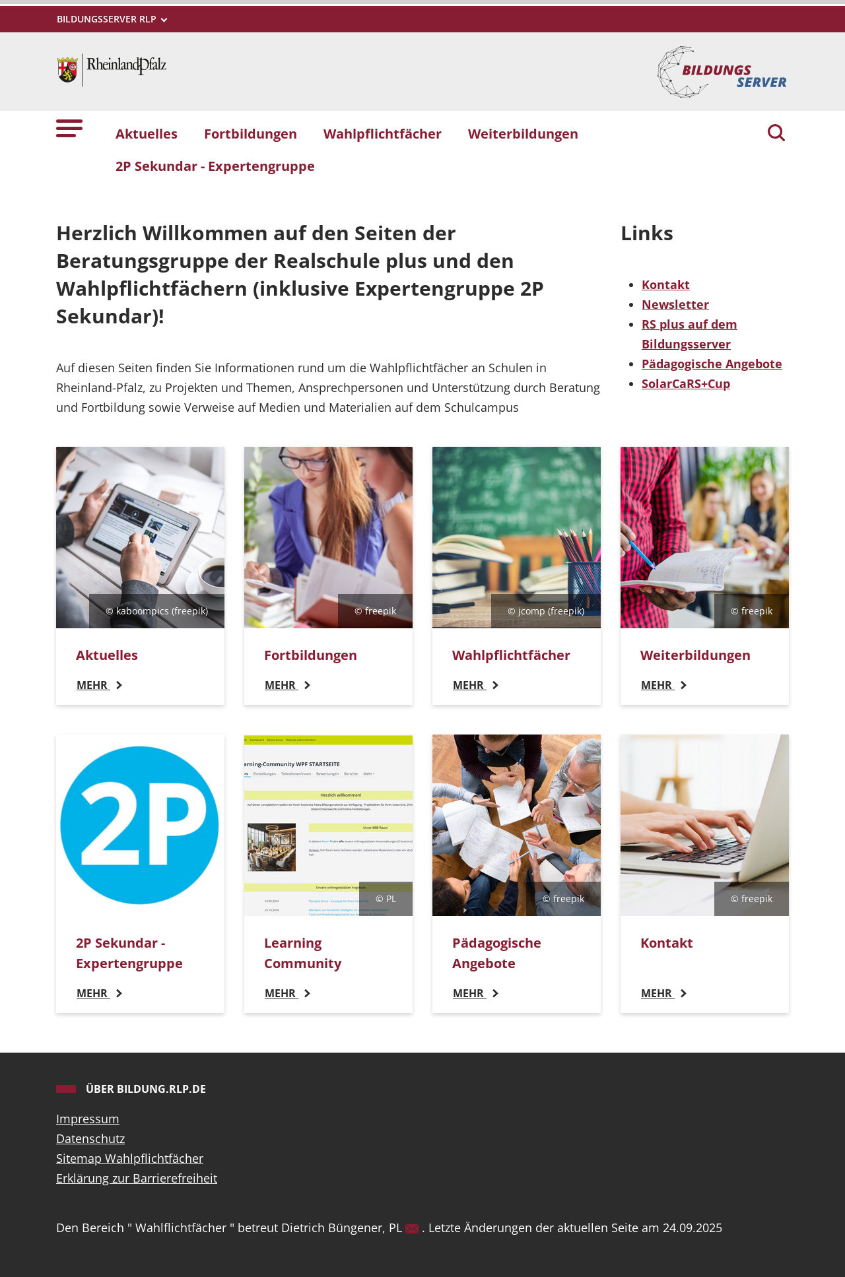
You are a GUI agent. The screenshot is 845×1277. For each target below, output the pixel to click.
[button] (69, 127)
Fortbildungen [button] (250, 133)
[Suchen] (776, 133)
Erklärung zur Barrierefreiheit (136, 1178)
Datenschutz (90, 1138)
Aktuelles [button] (147, 133)
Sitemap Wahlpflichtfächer (129, 1158)
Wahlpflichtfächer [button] (382, 133)
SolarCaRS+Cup (686, 383)
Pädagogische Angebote (712, 364)
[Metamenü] (111, 18)
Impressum (87, 1119)
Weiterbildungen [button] (523, 133)
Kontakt (666, 284)
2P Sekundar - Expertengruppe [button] (215, 165)
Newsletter (675, 304)
